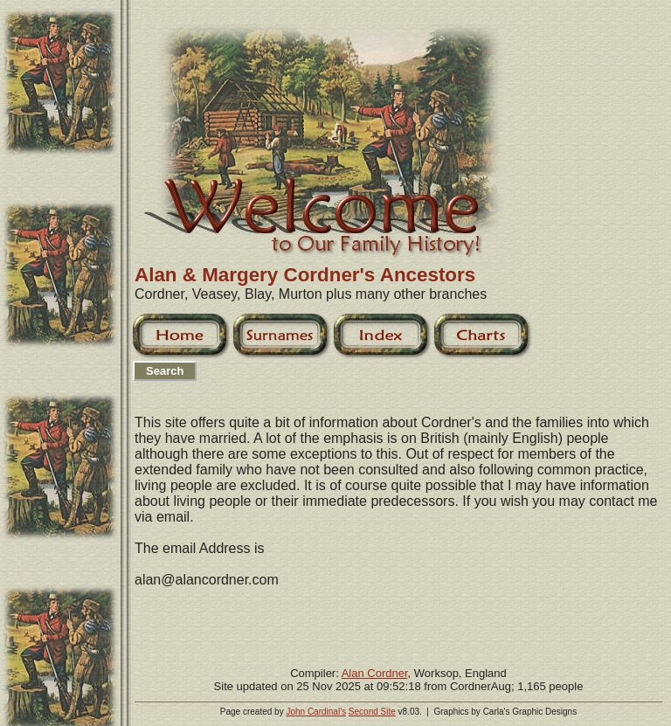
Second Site (372, 711)
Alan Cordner (375, 673)
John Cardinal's (316, 711)
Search (164, 370)
